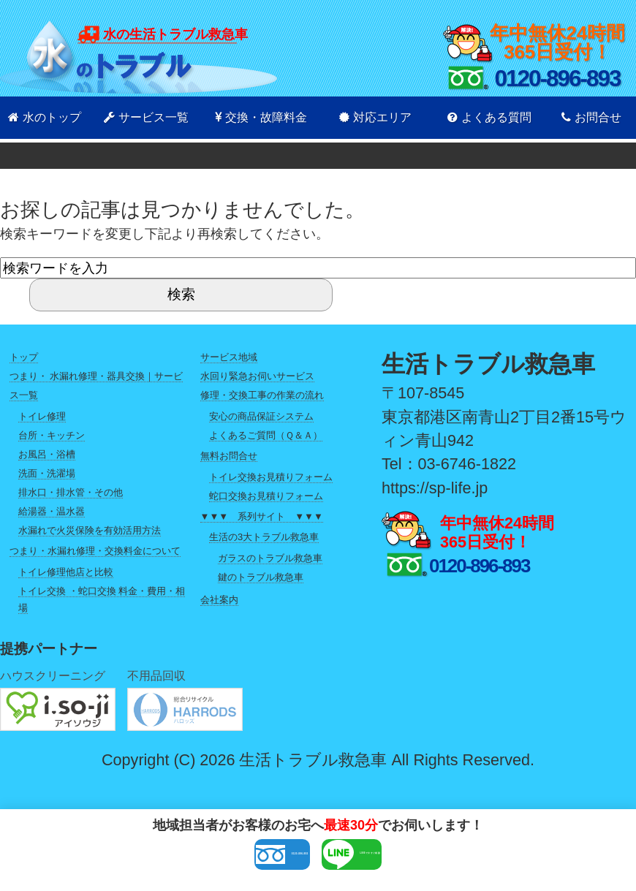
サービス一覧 (146, 117)
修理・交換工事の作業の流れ (262, 395)
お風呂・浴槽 (46, 454)
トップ (24, 357)
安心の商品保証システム (261, 416)
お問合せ (591, 117)
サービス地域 (228, 357)
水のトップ (44, 117)
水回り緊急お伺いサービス (257, 376)
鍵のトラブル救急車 (260, 577)
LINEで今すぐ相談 (421, 859)
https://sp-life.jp (435, 488)
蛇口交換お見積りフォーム (266, 495)
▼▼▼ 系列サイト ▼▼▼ (261, 516)
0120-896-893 (207, 859)
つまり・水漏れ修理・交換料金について (95, 550)
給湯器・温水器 (51, 511)
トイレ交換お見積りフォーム (271, 476)
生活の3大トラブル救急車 (264, 536)
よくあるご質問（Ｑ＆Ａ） (265, 435)
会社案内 (219, 599)
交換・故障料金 (261, 117)
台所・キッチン (51, 435)
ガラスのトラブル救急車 (270, 558)
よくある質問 (489, 117)
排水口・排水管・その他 (70, 492)
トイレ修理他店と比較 (65, 571)
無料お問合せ (228, 455)
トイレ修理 (42, 416)
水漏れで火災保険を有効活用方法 (89, 530)
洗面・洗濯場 (46, 473)
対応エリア (375, 117)
